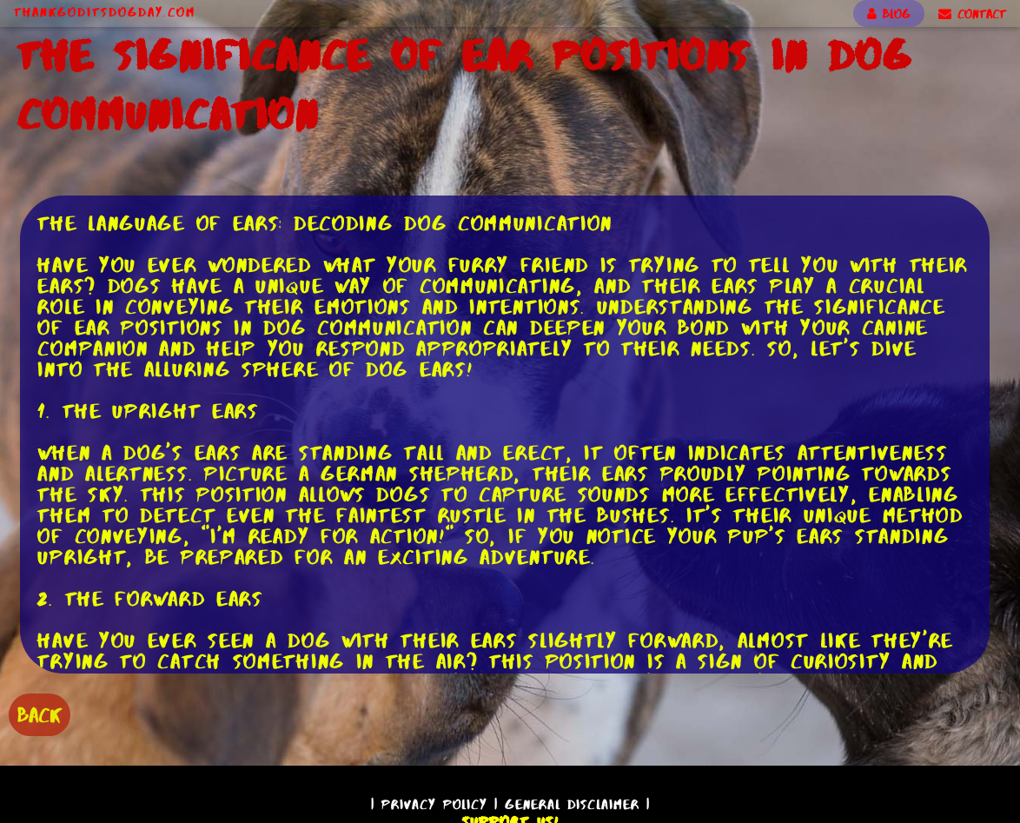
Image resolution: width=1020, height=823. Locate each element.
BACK (39, 714)
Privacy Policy (434, 804)
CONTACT (972, 14)
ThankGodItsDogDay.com (104, 12)
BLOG (889, 14)
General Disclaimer (572, 804)
